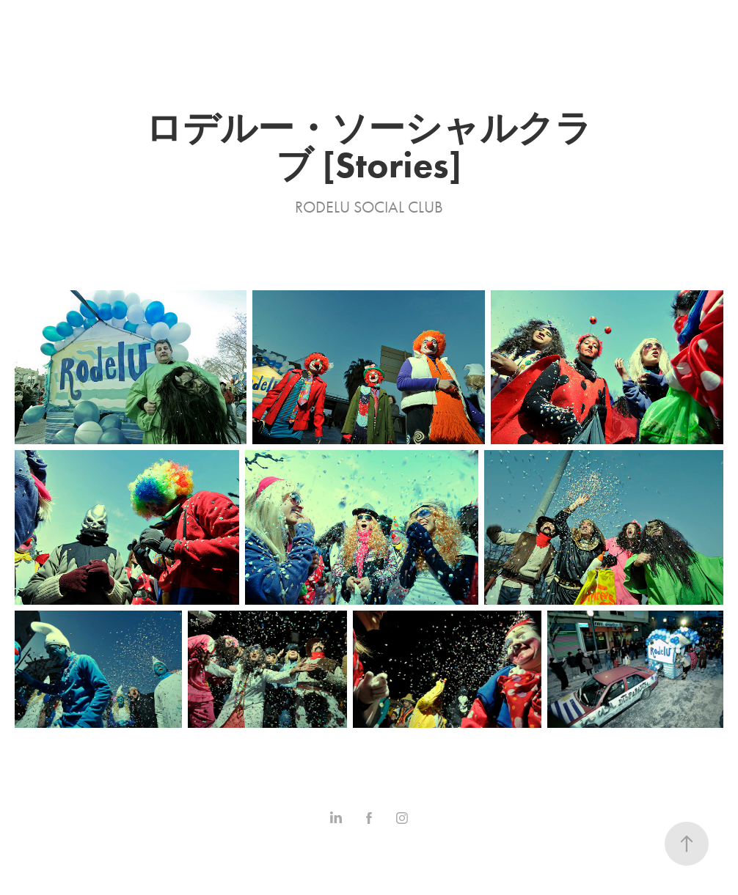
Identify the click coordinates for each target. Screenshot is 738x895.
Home (24, 17)
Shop (356, 17)
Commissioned (208, 17)
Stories (79, 17)
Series (132, 17)
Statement (296, 17)
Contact (29, 34)
